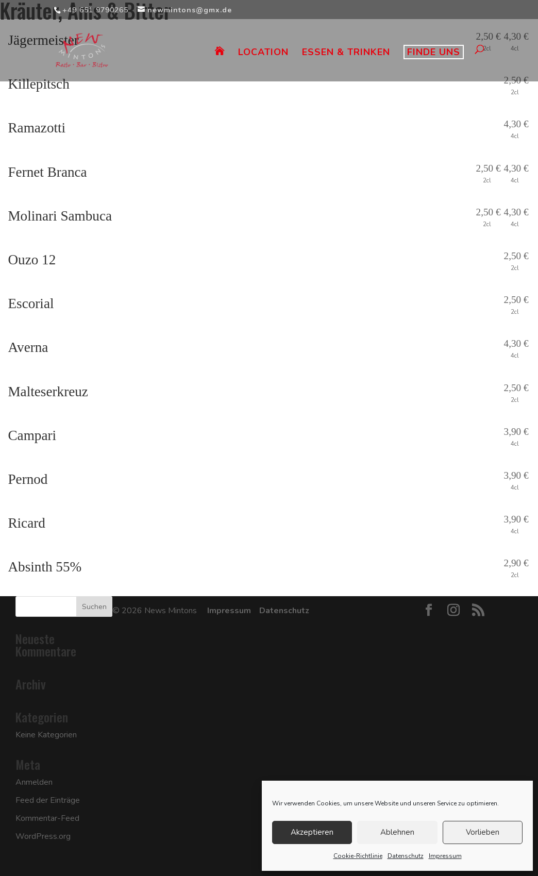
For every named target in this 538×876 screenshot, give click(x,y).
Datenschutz (406, 856)
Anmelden (34, 782)
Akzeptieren (312, 832)
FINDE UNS (433, 52)
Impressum (445, 856)
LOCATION (263, 53)
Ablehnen (397, 832)
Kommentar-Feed (47, 818)
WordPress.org (43, 836)
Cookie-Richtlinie (357, 856)
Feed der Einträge (47, 800)
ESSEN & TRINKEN (346, 53)
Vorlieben (482, 832)
